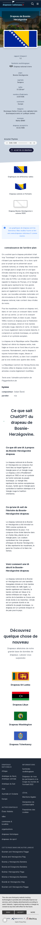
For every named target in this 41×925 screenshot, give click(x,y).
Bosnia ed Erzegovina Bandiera (14, 867)
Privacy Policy (22, 922)
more (33, 912)
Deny (8, 912)
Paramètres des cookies (28, 811)
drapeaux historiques (10, 834)
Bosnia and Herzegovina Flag (13, 857)
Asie (3, 789)
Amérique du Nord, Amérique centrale (9, 777)
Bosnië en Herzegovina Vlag (13, 882)
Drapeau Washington (20, 724)
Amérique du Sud (8, 784)
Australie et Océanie (10, 794)
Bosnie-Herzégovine (20, 75)
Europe (4, 799)
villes (4, 816)
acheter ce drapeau (21, 150)
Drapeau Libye (20, 704)
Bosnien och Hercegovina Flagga (15, 887)
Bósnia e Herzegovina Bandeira (14, 877)
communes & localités (7, 822)
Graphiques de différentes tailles (20, 177)
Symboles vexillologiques (28, 770)
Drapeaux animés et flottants (20, 194)
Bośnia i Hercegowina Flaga (13, 872)
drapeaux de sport (9, 839)
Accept (20, 912)
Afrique (4, 771)
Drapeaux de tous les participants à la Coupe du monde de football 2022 (30, 780)
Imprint (16, 922)
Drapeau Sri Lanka (20, 684)
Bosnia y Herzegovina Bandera (14, 862)
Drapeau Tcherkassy (20, 744)
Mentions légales (29, 797)
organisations (7, 829)
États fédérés (7, 811)
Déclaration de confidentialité (28, 803)
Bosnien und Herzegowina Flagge (15, 852)
